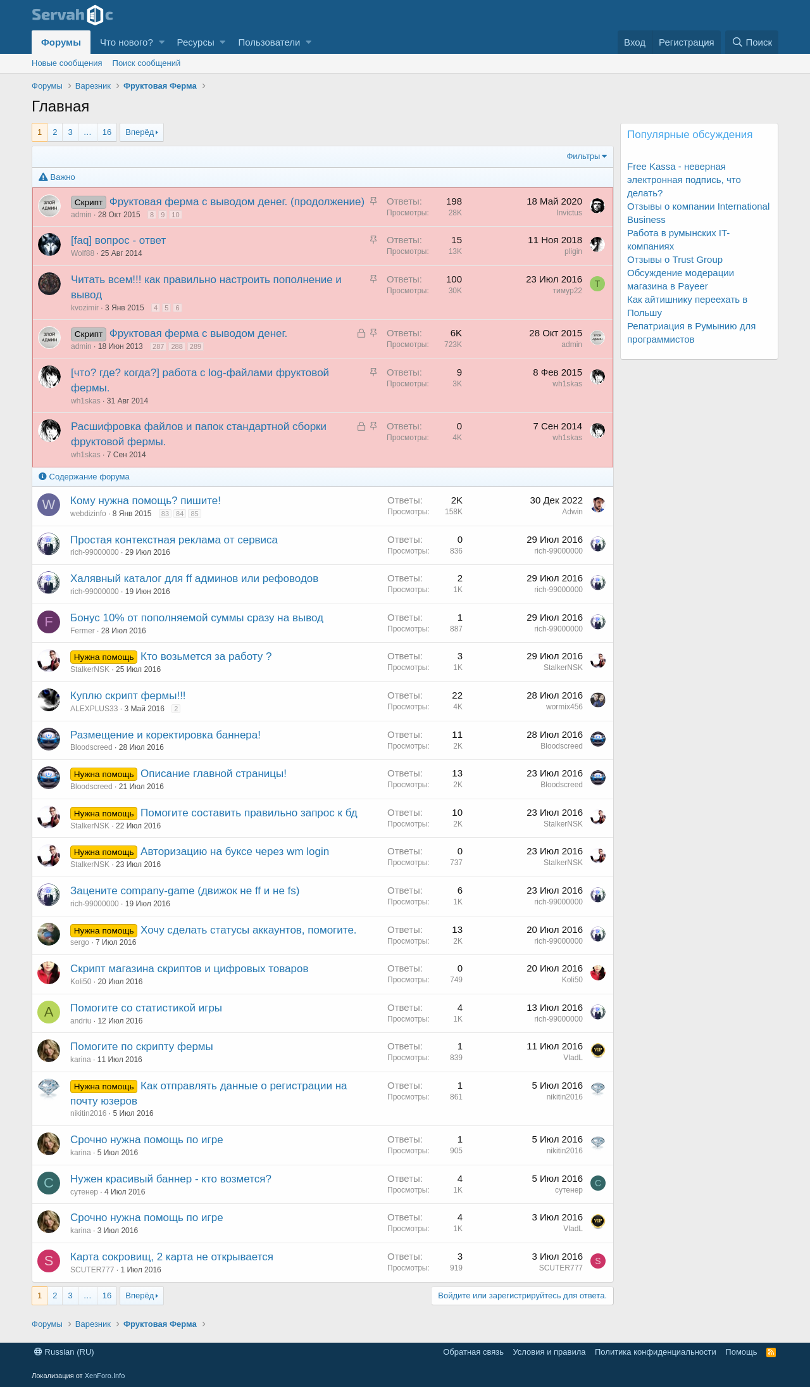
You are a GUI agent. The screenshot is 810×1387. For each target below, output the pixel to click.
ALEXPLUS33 (94, 708)
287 (158, 346)
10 (175, 214)
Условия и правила (549, 1352)
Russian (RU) (64, 1352)
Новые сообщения (67, 63)
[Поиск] (751, 42)
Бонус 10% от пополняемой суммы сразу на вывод (196, 618)
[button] (162, 42)
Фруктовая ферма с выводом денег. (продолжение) (236, 202)
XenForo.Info (105, 1375)
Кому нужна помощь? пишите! (145, 501)
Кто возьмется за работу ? (205, 656)
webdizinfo (88, 513)
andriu (80, 1020)
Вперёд (139, 132)
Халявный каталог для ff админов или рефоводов (194, 579)
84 (180, 513)
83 (165, 513)
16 (107, 132)
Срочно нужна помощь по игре (146, 1140)
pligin (573, 251)
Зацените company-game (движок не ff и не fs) (184, 891)
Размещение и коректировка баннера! (165, 735)
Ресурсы (196, 42)
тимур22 (567, 290)
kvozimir (85, 307)
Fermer (82, 630)
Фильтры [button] (583, 156)
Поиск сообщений (147, 63)
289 (195, 346)
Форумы (61, 42)
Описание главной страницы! (213, 774)
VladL (573, 1057)
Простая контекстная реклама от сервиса (174, 540)
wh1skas (86, 400)
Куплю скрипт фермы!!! (128, 696)
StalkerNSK (89, 669)
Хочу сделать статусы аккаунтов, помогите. (248, 930)
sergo (79, 942)
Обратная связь (473, 1352)
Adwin (572, 511)
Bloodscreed (91, 747)
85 (194, 513)
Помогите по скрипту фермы (141, 1047)
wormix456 (564, 706)
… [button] (88, 132)
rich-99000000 (94, 552)
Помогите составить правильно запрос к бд (249, 813)
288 (176, 346)
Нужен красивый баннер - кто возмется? (170, 1179)
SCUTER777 (92, 1269)
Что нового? (126, 42)
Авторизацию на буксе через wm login (234, 852)
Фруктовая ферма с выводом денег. (198, 333)
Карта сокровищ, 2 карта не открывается (171, 1257)
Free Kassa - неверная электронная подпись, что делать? (684, 179)
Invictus (569, 212)
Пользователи (269, 42)
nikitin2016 (88, 1113)
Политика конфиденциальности (655, 1352)
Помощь (741, 1352)
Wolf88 (82, 253)
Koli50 (80, 981)
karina (80, 1059)
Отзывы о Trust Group (675, 259)
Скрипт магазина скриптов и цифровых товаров (189, 969)
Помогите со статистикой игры (146, 1008)
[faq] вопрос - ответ (118, 240)
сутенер (84, 1192)
